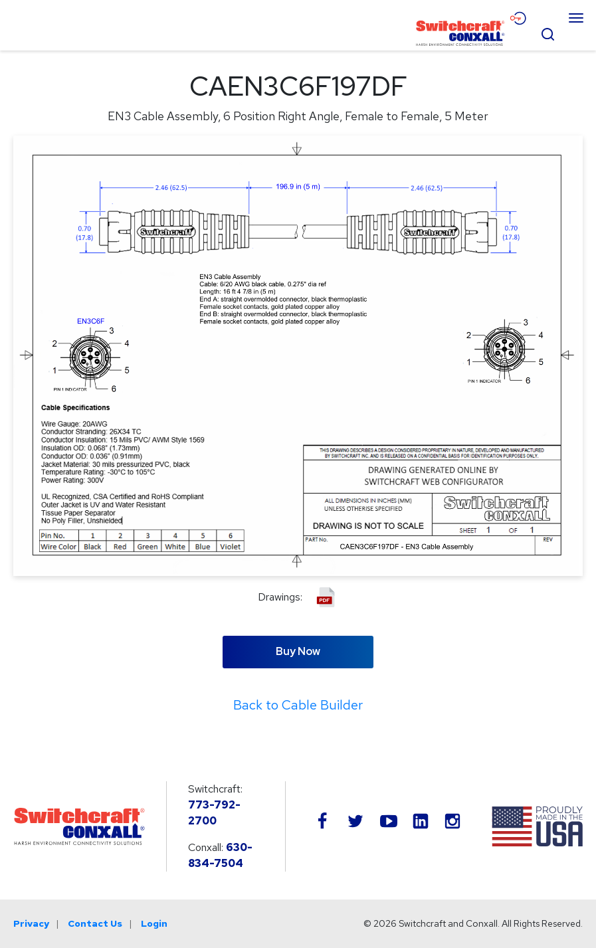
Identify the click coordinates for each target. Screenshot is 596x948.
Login (154, 923)
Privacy (31, 923)
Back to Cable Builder (298, 704)
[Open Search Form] (547, 32)
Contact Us (95, 923)
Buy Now (298, 651)
